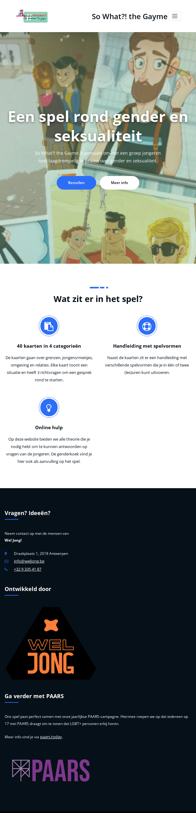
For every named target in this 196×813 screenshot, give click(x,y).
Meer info (118, 181)
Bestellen (78, 181)
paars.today (50, 723)
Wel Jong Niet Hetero (127, 805)
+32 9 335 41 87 (27, 556)
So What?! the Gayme (129, 15)
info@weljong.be (28, 548)
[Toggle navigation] (175, 15)
